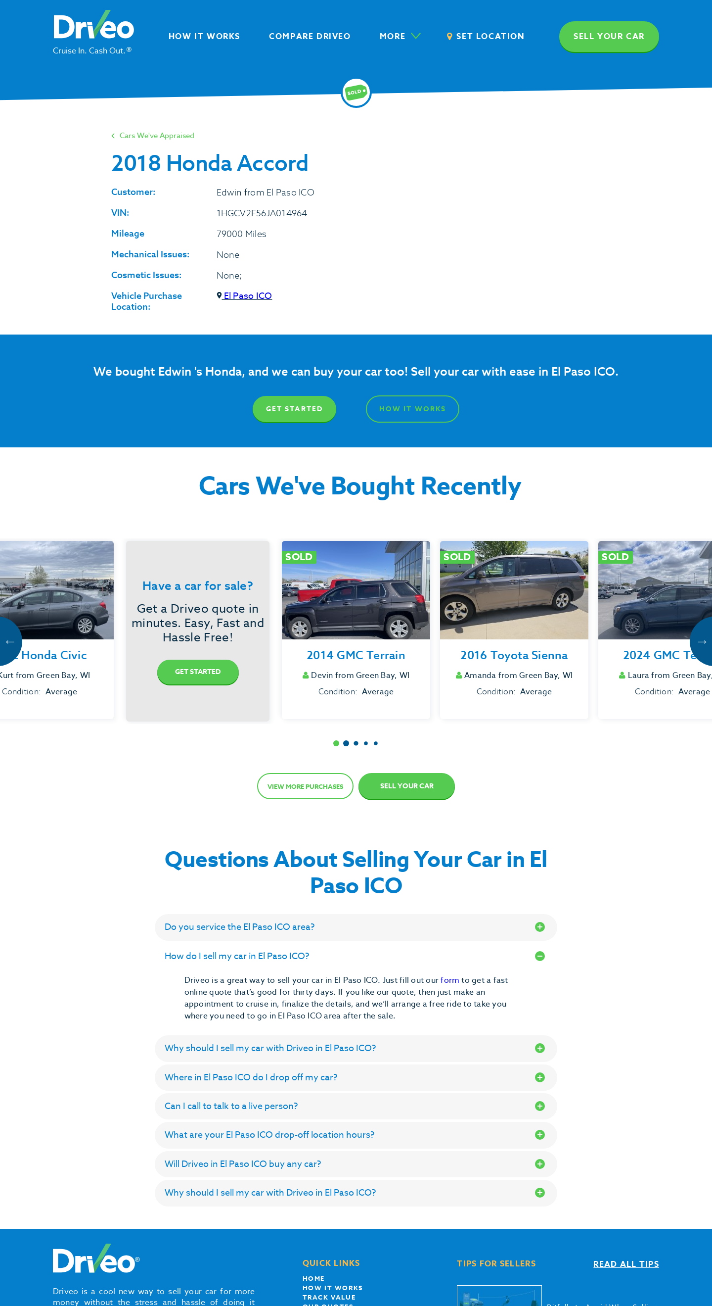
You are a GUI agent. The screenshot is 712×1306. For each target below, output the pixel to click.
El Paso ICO (244, 296)
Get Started (294, 409)
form (451, 980)
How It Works (412, 409)
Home (314, 1278)
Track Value (329, 1297)
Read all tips (626, 1264)
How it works (333, 1287)
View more (305, 786)
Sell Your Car (407, 786)
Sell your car (609, 37)
